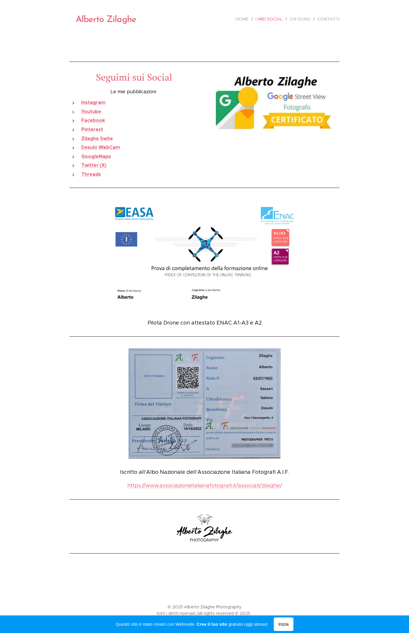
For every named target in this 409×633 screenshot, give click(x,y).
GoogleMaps (96, 156)
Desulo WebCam (100, 147)
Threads (91, 174)
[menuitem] (246, 19)
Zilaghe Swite (97, 138)
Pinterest (92, 129)
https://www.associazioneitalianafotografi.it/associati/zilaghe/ (204, 485)
